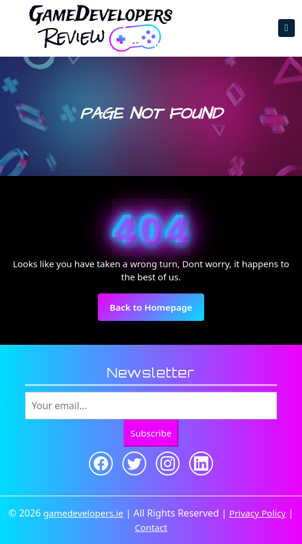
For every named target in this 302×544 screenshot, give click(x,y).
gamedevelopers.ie (84, 513)
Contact (151, 527)
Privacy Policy (257, 513)
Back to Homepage (157, 311)
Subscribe (151, 433)
